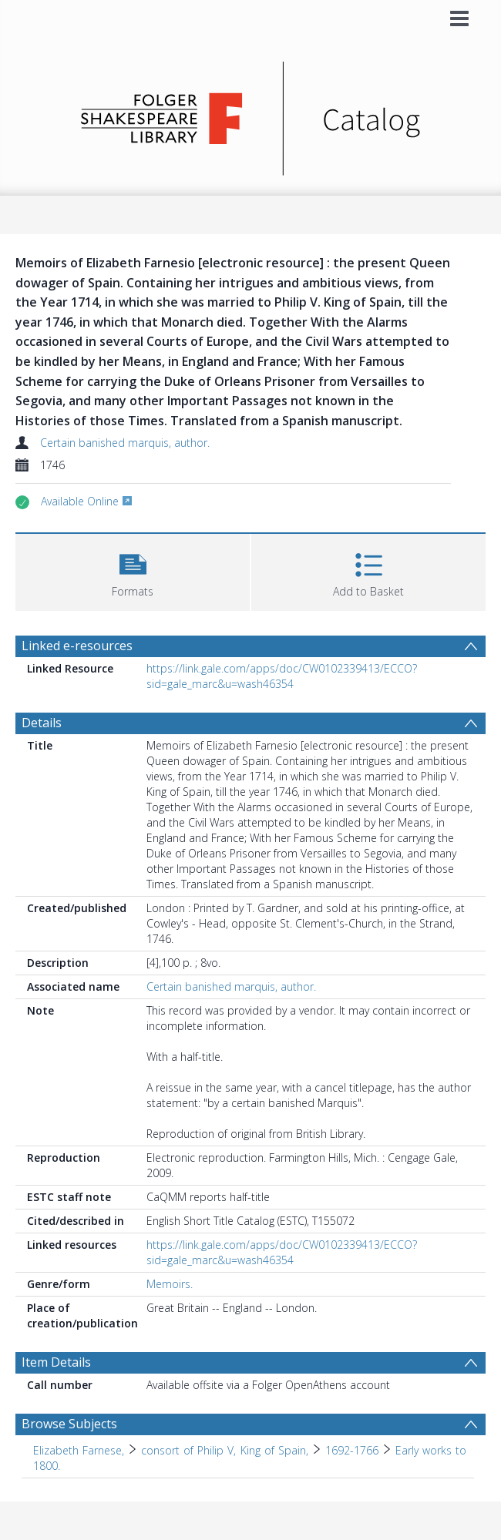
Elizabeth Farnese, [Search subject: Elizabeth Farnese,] (78, 1450)
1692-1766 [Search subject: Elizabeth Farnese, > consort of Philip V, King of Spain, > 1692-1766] (351, 1450)
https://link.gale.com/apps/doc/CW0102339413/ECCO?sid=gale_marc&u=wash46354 (281, 676)
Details (42, 722)
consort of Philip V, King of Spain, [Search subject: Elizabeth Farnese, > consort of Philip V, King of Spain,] (224, 1450)
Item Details (56, 1362)
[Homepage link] (251, 114)
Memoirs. (169, 1284)
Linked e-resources (77, 645)
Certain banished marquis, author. (125, 442)
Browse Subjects (69, 1423)
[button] (132, 570)
